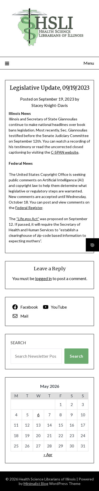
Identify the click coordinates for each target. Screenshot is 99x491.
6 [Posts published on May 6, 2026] (38, 414)
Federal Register (28, 207)
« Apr (48, 454)
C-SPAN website (64, 152)
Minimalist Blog (35, 483)
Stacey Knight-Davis (49, 105)
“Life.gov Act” (27, 218)
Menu (88, 62)
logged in (43, 278)
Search (18, 342)
